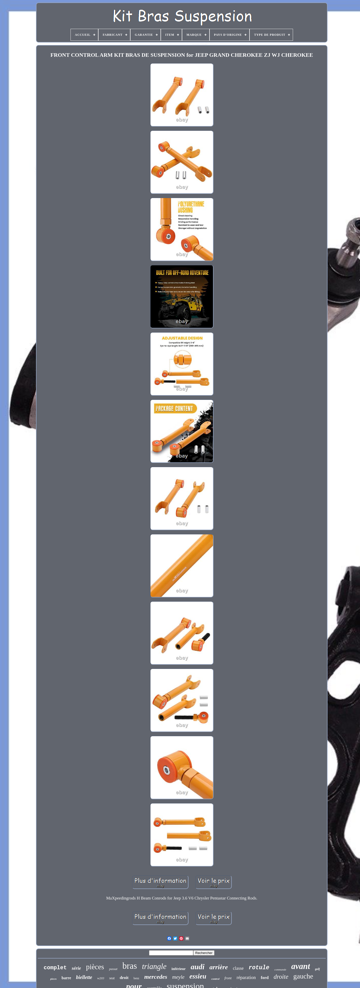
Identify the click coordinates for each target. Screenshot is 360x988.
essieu (198, 976)
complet (55, 968)
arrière (219, 967)
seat (112, 978)
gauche (303, 976)
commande (280, 969)
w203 (100, 978)
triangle (154, 966)
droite (281, 976)
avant (300, 966)
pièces (95, 967)
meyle (178, 977)
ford (264, 977)
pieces (53, 978)
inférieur (179, 969)
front (228, 978)
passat (113, 969)
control (215, 978)
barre (66, 978)
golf (317, 969)
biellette (84, 977)
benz (136, 978)
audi (197, 966)
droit (124, 977)
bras (129, 966)
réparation (246, 977)
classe (238, 968)
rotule (258, 967)
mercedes (155, 976)
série (76, 968)
